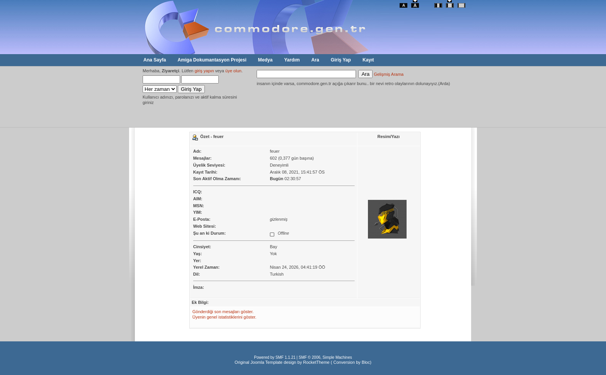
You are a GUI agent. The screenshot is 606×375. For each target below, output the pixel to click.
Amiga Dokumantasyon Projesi (211, 60)
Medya (265, 60)
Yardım (292, 60)
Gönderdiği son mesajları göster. (223, 311)
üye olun (233, 70)
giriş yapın (204, 70)
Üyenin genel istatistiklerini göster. (224, 317)
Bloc (366, 362)
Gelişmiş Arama (388, 74)
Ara (315, 60)
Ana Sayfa (154, 60)
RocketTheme (316, 362)
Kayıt (368, 60)
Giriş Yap (341, 60)
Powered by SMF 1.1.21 (274, 357)
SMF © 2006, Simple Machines (325, 357)
